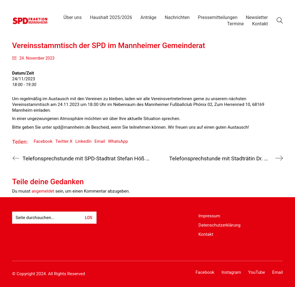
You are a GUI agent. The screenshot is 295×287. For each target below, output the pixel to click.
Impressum (209, 215)
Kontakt (205, 234)
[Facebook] (205, 272)
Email (99, 141)
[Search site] (280, 21)
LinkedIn (83, 141)
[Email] (277, 272)
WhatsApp (118, 141)
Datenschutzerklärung (219, 225)
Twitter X (63, 141)
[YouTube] (256, 272)
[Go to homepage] (30, 20)
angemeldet (42, 191)
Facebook (43, 141)
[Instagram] (231, 272)
